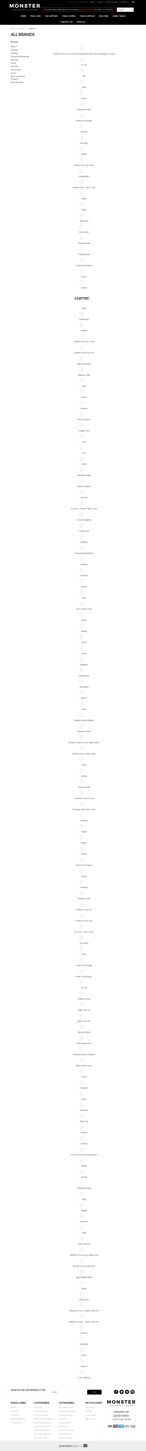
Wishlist (89, 1411)
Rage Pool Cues (84, 1021)
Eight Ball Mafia (84, 364)
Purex (84, 954)
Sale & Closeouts (66, 1438)
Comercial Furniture (84, 265)
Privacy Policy (16, 1422)
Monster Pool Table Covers (84, 753)
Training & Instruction (67, 1411)
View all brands (17, 82)
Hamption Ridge (84, 475)
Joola (84, 597)
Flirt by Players (84, 419)
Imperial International (20, 56)
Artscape (14, 59)
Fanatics (84, 408)
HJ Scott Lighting (84, 519)
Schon (84, 1076)
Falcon (84, 397)
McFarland (84, 687)
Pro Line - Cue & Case (84, 932)
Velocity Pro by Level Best (84, 1266)
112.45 (84, 65)
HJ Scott (84, 497)
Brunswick (84, 221)
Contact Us (15, 1415)
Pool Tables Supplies (42, 1434)
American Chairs (84, 109)
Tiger (84, 1232)
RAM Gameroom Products (18, 77)
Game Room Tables (42, 1430)
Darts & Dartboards (67, 1430)
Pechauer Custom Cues (84, 798)
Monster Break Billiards (84, 720)
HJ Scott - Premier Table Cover (84, 508)
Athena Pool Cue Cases (84, 165)
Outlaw (84, 776)
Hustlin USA (84, 531)
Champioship (84, 254)
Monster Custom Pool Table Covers (84, 742)
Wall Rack (84, 1344)
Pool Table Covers (66, 1407)
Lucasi (84, 653)
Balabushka (84, 176)
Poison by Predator (84, 865)
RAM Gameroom (84, 1043)
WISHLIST (125, 2)
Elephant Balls (84, 375)
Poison (84, 854)
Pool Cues (38, 1407)
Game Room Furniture (43, 1426)
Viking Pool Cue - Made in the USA (84, 1310)
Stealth (84, 1166)
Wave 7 (14, 46)
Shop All (14, 1411)
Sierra (84, 1099)
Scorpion (84, 1088)
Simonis (84, 1132)
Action (13, 73)
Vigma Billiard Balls (84, 1277)
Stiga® (84, 1210)
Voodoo (84, 1333)
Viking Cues (84, 1299)
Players (84, 843)
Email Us (77, 1446)
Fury (84, 442)
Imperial (14, 50)
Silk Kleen (84, 1110)
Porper (84, 876)
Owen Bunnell (84, 787)
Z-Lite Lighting (84, 1377)
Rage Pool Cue (84, 1010)
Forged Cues (84, 430)
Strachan (84, 1221)
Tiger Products (84, 1244)
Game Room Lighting (42, 1422)
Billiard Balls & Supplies (43, 1419)
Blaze (84, 209)
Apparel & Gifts (65, 1422)
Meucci (84, 698)
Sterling (14, 53)
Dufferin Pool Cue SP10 (84, 352)
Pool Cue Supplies (41, 1415)
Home (13, 28)
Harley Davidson (84, 486)
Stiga (84, 1199)
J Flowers (84, 575)
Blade (84, 198)
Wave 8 (84, 1366)
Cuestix (84, 287)
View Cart (90, 1419)
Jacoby (84, 586)
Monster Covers (84, 731)
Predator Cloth (84, 898)
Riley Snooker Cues (84, 1065)
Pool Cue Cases (40, 1411)
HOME (92, 2)
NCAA (13, 63)
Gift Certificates (112, 2)
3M (84, 76)
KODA (84, 642)
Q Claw (84, 987)
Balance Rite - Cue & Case (84, 187)
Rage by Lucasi (84, 998)
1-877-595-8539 (121, 1419)
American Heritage (84, 120)
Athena (84, 154)
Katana (84, 631)
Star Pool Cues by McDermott (84, 1154)
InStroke (14, 66)
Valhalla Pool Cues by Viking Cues (84, 1255)
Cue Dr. (84, 276)
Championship (84, 243)
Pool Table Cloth (40, 1438)
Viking (84, 1288)
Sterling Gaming (84, 1188)
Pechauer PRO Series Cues (84, 809)
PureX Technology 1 (84, 976)
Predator (84, 887)
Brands (22, 28)
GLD (84, 453)
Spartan (84, 1143)
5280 (84, 87)
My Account (90, 1407)
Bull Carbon (84, 232)
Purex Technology (84, 965)
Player (84, 831)
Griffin (84, 464)
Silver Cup (84, 1121)
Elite (84, 386)
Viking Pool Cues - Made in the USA (84, 1322)
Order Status (91, 1415)
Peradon (84, 820)
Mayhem (84, 664)
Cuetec (84, 308)
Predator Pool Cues (84, 921)
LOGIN (100, 2)
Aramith (84, 131)
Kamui (84, 620)
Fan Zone (62, 1419)
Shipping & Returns (18, 1419)
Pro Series (84, 943)
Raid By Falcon (84, 1032)
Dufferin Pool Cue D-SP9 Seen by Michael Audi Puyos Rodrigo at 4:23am (84, 54)
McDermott (16, 69)
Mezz (84, 709)
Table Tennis (64, 1426)
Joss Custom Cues (84, 609)
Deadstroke (84, 319)
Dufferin (84, 330)
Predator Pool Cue (84, 909)
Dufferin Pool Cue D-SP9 (84, 341)
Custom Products (66, 1415)
